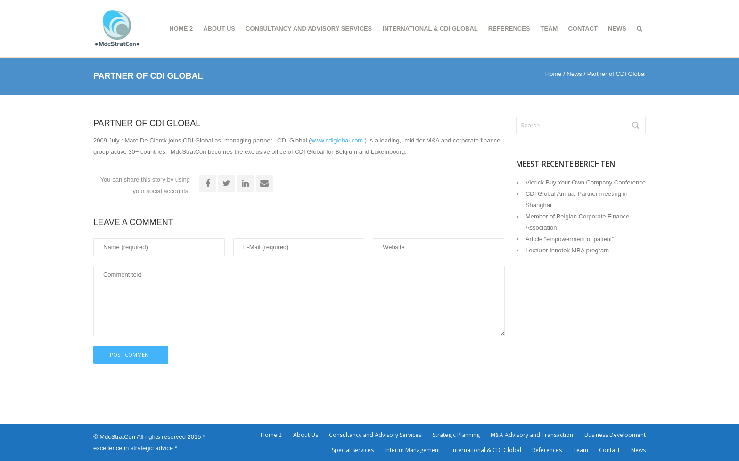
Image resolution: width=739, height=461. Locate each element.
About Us (219, 28)
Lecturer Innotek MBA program (567, 250)
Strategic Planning (456, 435)
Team (549, 28)
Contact (583, 28)
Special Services (353, 450)
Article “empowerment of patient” (570, 239)
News (617, 28)
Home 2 (181, 28)
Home (553, 73)
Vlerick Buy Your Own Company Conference (586, 182)
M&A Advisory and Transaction (532, 435)
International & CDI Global (429, 28)
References (509, 28)
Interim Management (412, 450)
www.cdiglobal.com (337, 140)
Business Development (615, 435)
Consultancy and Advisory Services (309, 28)
